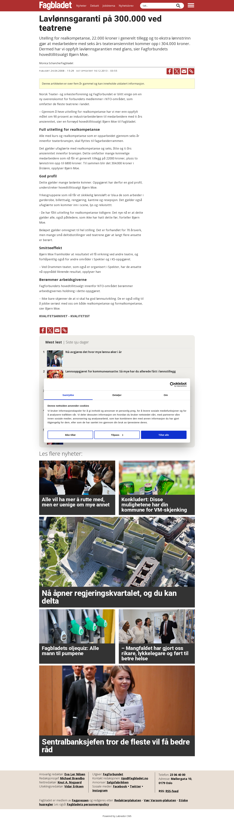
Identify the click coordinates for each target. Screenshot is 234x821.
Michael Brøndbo (72, 778)
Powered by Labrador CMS (117, 816)
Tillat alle (164, 434)
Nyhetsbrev (126, 5)
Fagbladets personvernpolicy (88, 804)
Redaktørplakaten (127, 800)
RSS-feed (171, 791)
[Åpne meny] (191, 5)
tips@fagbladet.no (134, 778)
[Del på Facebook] (170, 71)
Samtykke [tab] (68, 395)
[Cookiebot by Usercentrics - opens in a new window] (172, 384)
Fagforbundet (113, 774)
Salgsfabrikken (118, 782)
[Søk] (178, 6)
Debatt (94, 5)
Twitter (135, 786)
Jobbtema (109, 5)
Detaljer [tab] (117, 395)
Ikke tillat (70, 434)
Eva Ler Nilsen (74, 774)
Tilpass (117, 434)
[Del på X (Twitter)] (177, 71)
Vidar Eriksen (74, 786)
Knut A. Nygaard (70, 782)
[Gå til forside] (55, 5)
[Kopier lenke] (191, 71)
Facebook (120, 786)
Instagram (100, 790)
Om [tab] (166, 395)
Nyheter (81, 5)
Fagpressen (80, 800)
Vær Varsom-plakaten (160, 800)
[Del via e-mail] (184, 71)
